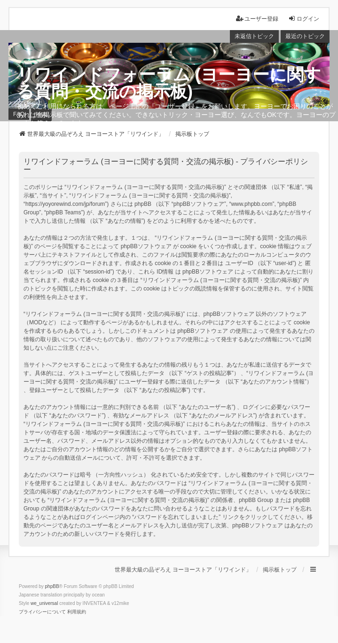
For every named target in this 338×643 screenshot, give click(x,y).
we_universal (44, 603)
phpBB (52, 586)
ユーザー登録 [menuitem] (257, 18)
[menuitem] (42, 612)
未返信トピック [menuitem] (254, 36)
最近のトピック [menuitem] (305, 36)
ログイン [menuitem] (303, 18)
